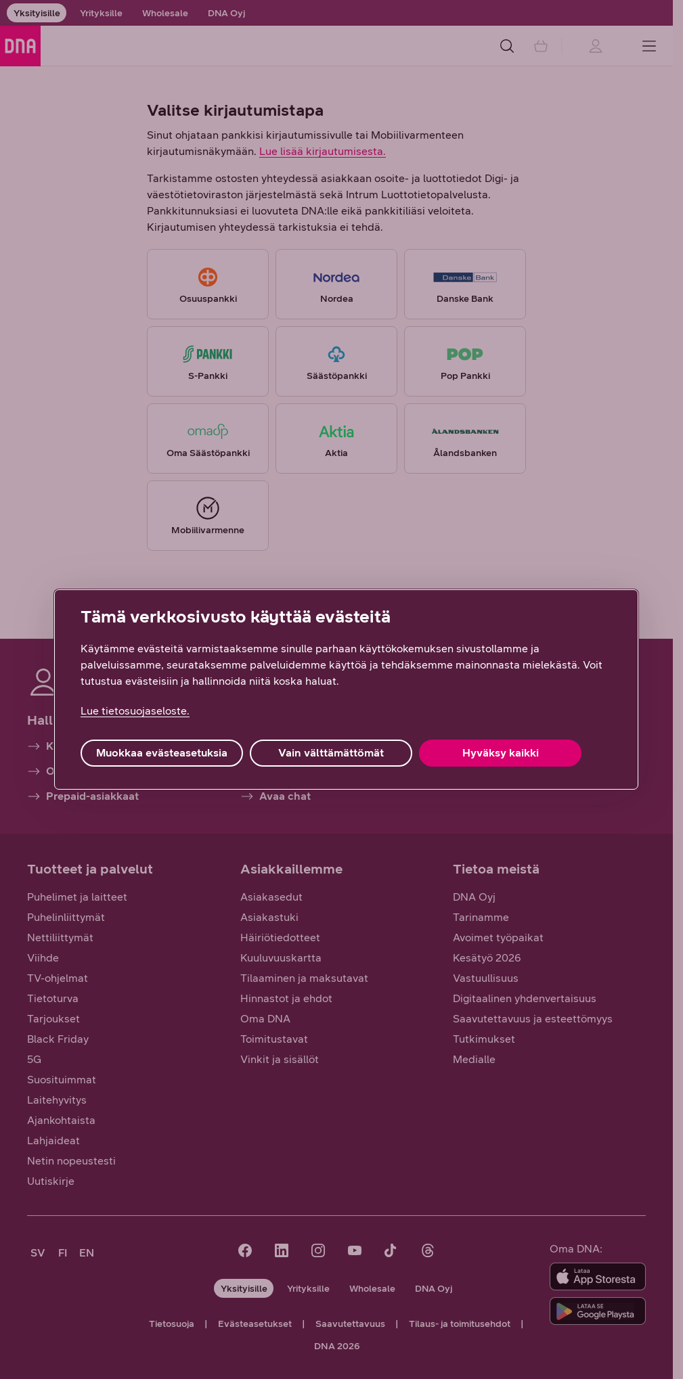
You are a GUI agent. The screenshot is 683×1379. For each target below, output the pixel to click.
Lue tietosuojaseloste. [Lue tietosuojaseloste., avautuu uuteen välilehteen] (135, 710)
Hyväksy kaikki (500, 752)
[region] (346, 689)
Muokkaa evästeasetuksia (161, 752)
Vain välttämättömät (331, 752)
